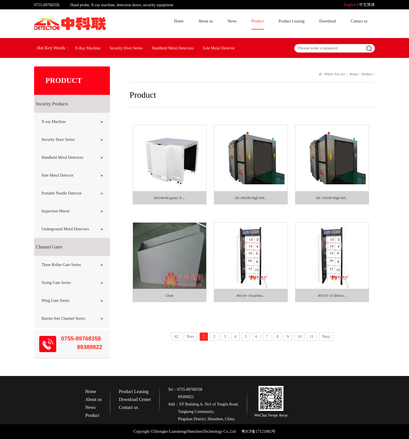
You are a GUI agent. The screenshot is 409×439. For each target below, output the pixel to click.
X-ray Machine (53, 122)
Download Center (135, 399)
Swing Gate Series (56, 283)
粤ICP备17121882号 (258, 431)
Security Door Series (126, 48)
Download (327, 21)
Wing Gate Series (55, 300)
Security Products (52, 103)
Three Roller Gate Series (61, 265)
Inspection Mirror (55, 211)
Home (178, 21)
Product (257, 21)
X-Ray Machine (88, 48)
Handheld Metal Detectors (173, 48)
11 (312, 337)
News (232, 21)
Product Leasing (291, 21)
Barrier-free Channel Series (63, 318)
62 (176, 337)
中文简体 (367, 5)
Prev (190, 337)
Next (326, 337)
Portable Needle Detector (61, 193)
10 (299, 337)
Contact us (359, 21)
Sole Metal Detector (219, 48)
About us (205, 21)
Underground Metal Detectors (65, 229)
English (350, 5)
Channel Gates (49, 246)
